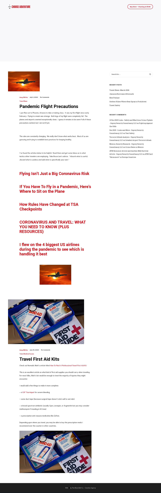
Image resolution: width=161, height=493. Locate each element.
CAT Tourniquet (28, 392)
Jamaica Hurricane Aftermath (121, 94)
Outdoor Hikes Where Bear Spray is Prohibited (127, 101)
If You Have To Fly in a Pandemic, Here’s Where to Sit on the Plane (55, 189)
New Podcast (114, 98)
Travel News (23, 101)
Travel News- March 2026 (119, 90)
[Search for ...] (131, 74)
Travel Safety (114, 105)
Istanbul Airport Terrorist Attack (138, 140)
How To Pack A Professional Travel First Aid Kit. (68, 366)
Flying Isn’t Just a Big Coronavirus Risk (54, 174)
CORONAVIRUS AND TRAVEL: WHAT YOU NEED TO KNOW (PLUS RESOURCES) (52, 227)
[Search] (150, 74)
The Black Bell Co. (78, 488)
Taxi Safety (129, 133)
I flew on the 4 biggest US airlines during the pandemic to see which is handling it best (51, 250)
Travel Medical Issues (26, 354)
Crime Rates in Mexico (134, 147)
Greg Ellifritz (23, 97)
